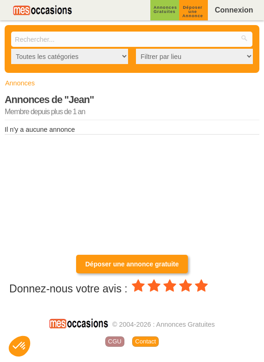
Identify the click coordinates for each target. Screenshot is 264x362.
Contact (145, 341)
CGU (115, 341)
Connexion (234, 10)
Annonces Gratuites (165, 9)
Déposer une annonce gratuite (132, 264)
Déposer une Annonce (192, 11)
